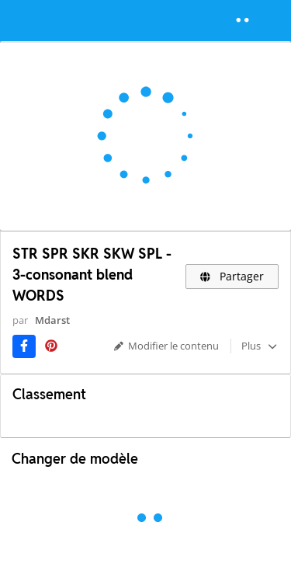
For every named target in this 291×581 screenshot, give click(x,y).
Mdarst (52, 320)
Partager (232, 276)
